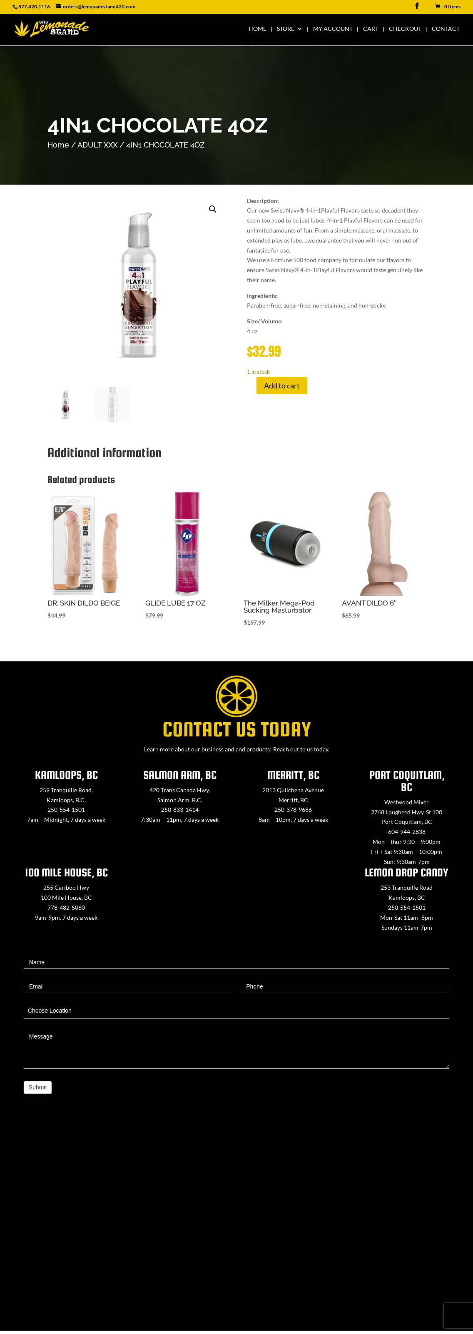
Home (257, 29)
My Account (333, 29)
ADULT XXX (97, 144)
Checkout (405, 29)
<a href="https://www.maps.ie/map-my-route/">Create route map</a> (236, 1227)
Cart (370, 29)
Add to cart (282, 385)
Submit (38, 1087)
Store (285, 29)
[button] (212, 209)
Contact (446, 29)
